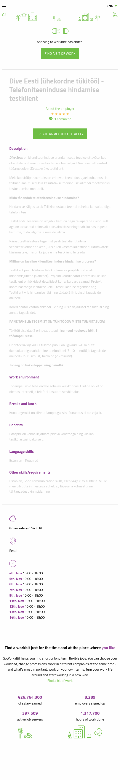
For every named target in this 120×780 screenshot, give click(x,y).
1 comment (62, 119)
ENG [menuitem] (110, 6)
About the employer (60, 108)
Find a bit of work (60, 53)
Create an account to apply (60, 133)
